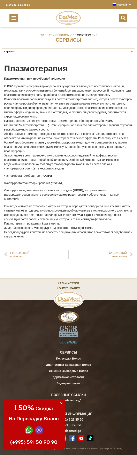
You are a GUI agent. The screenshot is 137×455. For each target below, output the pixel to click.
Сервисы (62, 35)
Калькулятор (68, 283)
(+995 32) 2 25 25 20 (18, 4)
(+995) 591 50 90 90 (34, 442)
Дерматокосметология (68, 377)
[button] (13, 18)
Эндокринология (68, 383)
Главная (45, 35)
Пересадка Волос (68, 358)
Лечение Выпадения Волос (68, 371)
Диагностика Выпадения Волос (68, 365)
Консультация (68, 288)
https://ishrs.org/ (68, 400)
